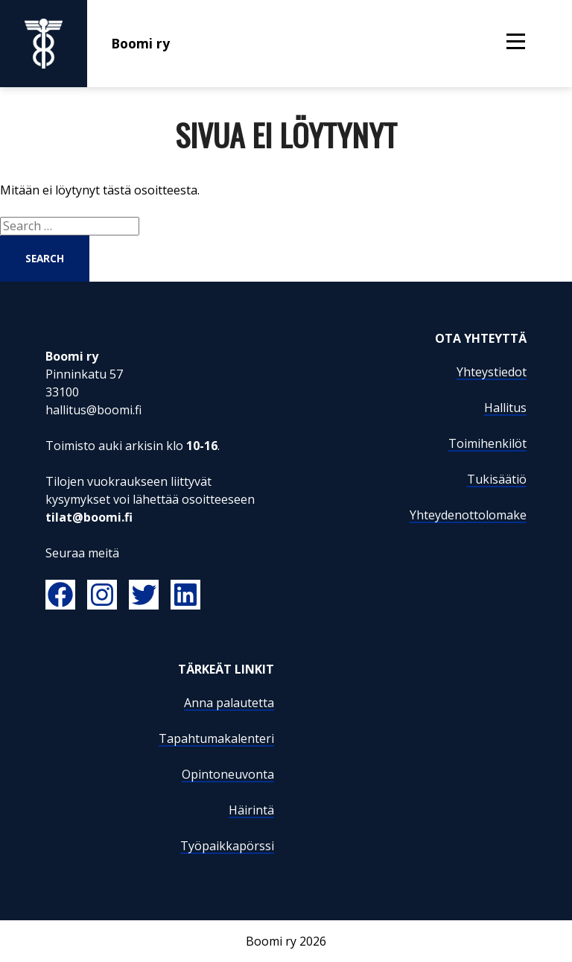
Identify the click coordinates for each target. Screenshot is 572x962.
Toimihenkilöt (487, 443)
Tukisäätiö (497, 479)
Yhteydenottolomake (468, 515)
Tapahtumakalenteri (216, 738)
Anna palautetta (229, 702)
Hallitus (505, 407)
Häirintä (251, 810)
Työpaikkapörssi (227, 846)
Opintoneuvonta (228, 774)
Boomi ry (85, 43)
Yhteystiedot (492, 372)
